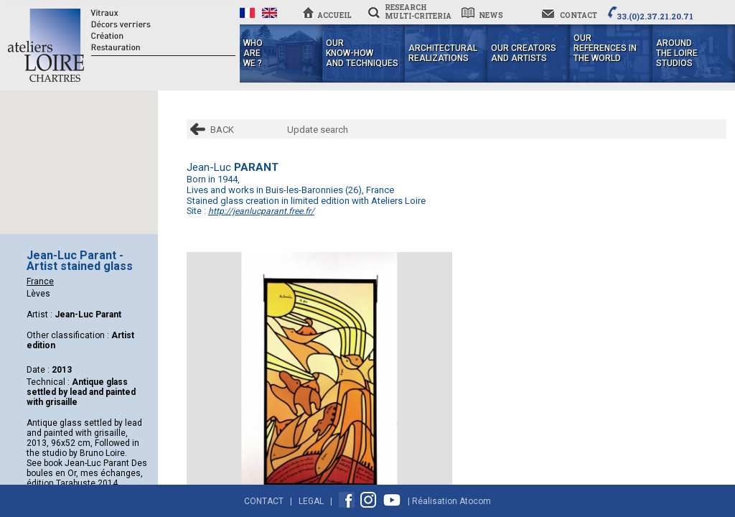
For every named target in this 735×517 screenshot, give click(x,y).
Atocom (475, 501)
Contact (264, 501)
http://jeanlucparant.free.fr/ (261, 211)
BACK (222, 129)
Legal (311, 501)
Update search (317, 129)
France (40, 281)
